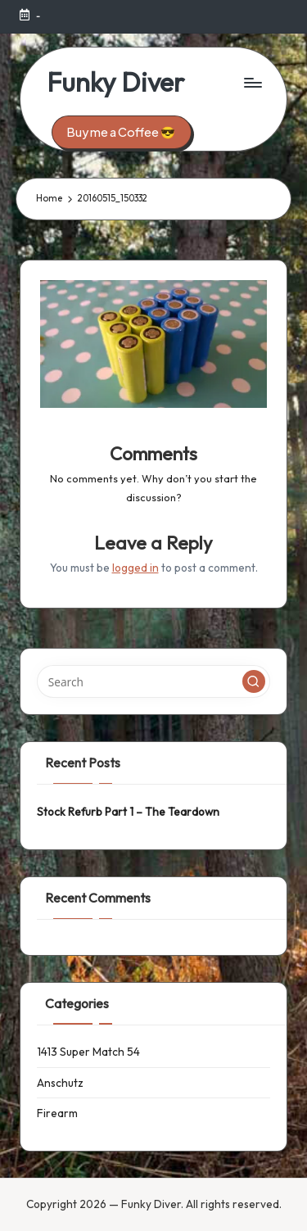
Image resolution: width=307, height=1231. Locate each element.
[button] (122, 132)
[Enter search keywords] (153, 681)
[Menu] (252, 82)
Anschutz (60, 1082)
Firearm (57, 1113)
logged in (135, 567)
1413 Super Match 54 (88, 1051)
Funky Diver (115, 82)
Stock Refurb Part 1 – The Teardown (128, 811)
